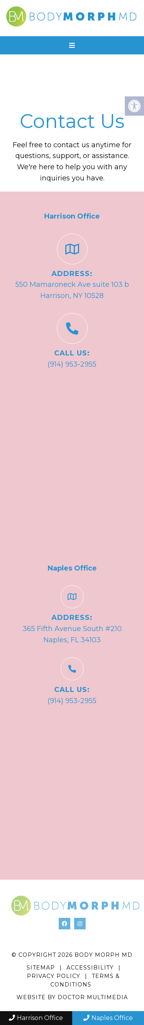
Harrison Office (36, 1018)
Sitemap (40, 967)
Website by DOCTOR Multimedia (72, 997)
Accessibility (90, 967)
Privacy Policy (54, 976)
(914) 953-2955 (72, 364)
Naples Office (108, 1018)
